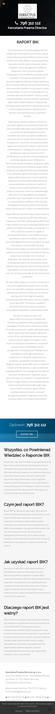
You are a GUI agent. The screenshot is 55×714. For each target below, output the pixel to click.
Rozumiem (19, 711)
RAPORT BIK (27, 434)
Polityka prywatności (33, 711)
